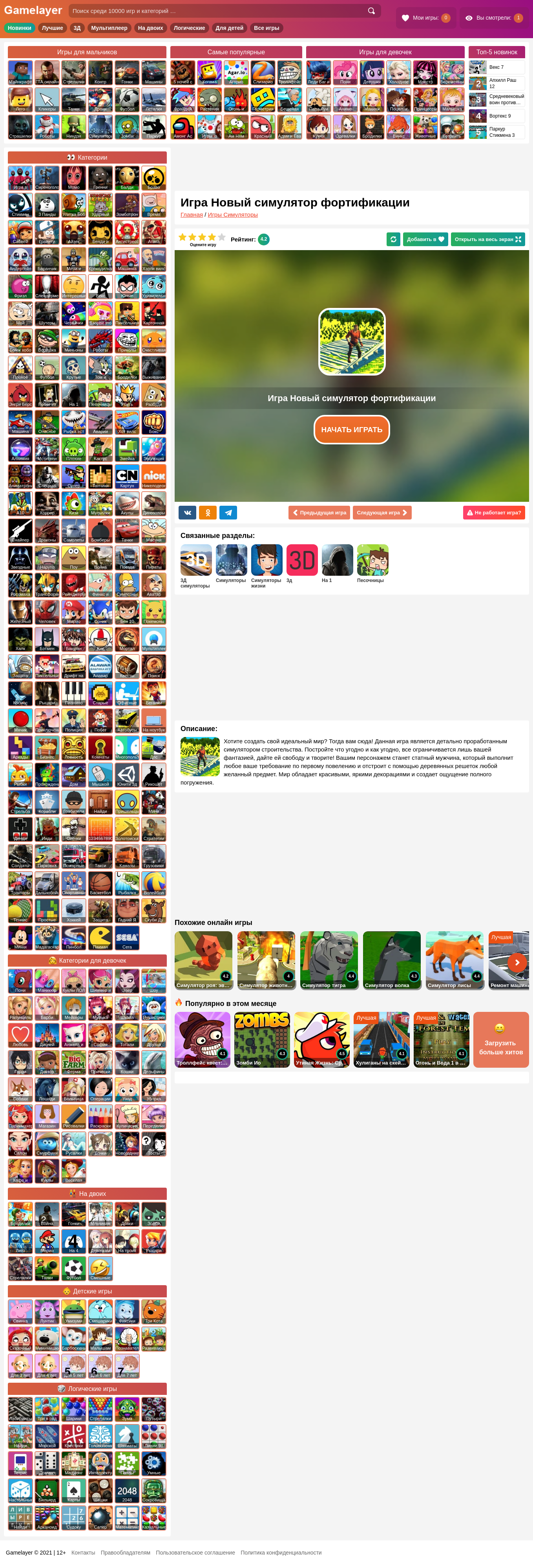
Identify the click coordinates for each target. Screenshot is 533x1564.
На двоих (150, 28)
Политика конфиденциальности (281, 1552)
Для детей (230, 28)
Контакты (83, 1552)
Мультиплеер (109, 28)
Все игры (266, 28)
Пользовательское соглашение (195, 1552)
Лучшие (52, 28)
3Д (77, 28)
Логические (189, 28)
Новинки (19, 28)
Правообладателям (125, 1552)
